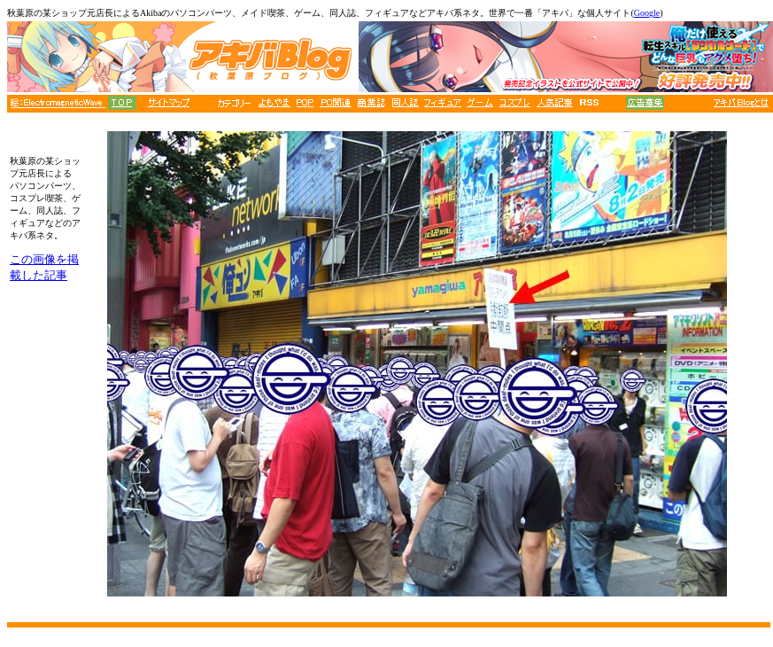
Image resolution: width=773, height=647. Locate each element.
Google (647, 13)
